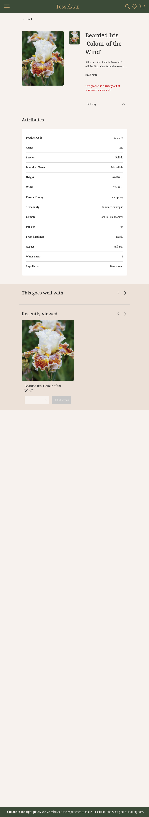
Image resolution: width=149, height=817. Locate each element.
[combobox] (37, 400)
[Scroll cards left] (118, 293)
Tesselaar (67, 6)
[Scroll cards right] (125, 293)
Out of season (61, 400)
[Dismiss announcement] (143, 812)
